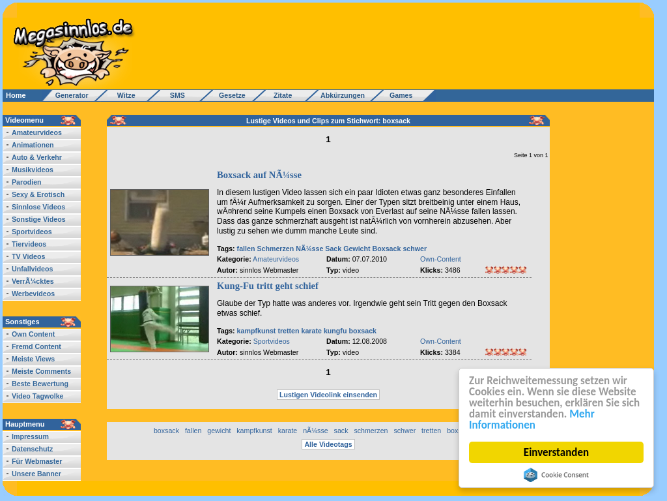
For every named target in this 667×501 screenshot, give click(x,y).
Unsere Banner (36, 474)
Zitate (280, 95)
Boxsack (387, 248)
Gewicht (356, 248)
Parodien (27, 182)
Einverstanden (556, 452)
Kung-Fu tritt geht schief (268, 286)
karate (312, 331)
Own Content (33, 334)
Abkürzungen (342, 95)
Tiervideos (29, 244)
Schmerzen (275, 248)
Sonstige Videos (39, 219)
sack (341, 430)
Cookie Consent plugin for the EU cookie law (556, 475)
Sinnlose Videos (38, 207)
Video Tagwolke (38, 396)
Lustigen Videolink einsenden (328, 395)
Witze (122, 95)
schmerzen (371, 430)
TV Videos (28, 256)
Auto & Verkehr (37, 157)
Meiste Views (33, 359)
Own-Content (440, 259)
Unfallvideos (32, 269)
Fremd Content (36, 346)
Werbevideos (33, 293)
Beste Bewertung (40, 383)
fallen (246, 248)
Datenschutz (32, 449)
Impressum (30, 436)
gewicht (219, 430)
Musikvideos (32, 170)
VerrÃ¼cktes (33, 281)
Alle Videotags (328, 444)
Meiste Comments (41, 371)
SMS (173, 95)
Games (399, 95)
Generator (66, 95)
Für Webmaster (37, 461)
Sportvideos (32, 231)
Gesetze (230, 95)
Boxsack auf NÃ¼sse (259, 175)
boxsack (362, 331)
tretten (288, 331)
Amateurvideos (37, 132)
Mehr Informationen (532, 419)
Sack (333, 248)
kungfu (335, 331)
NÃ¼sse (309, 248)
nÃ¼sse (315, 430)
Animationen (33, 145)
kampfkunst (256, 331)
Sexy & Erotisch (38, 194)
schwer (415, 248)
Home (16, 95)
